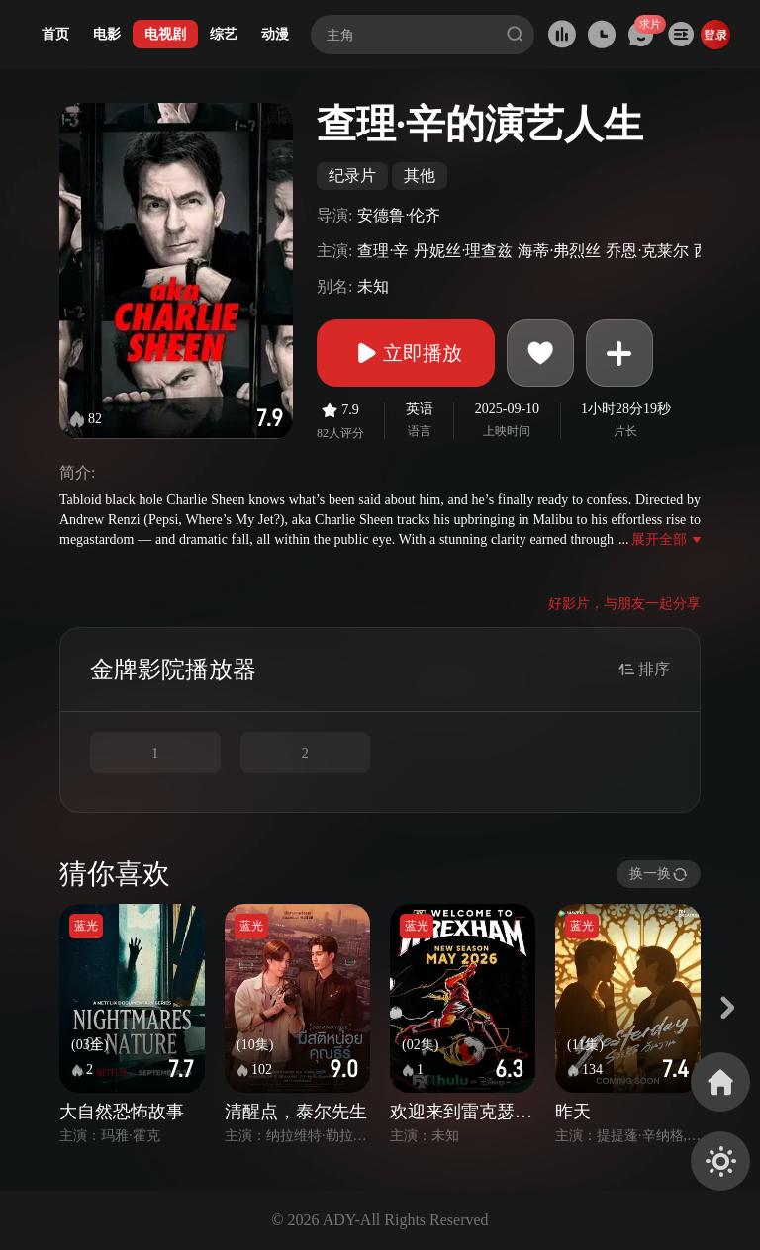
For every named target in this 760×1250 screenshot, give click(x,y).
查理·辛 (383, 250)
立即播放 (405, 353)
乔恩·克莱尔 (647, 250)
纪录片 (352, 175)
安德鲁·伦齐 (398, 215)
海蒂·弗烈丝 (559, 250)
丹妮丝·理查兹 (463, 250)
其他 (419, 175)
